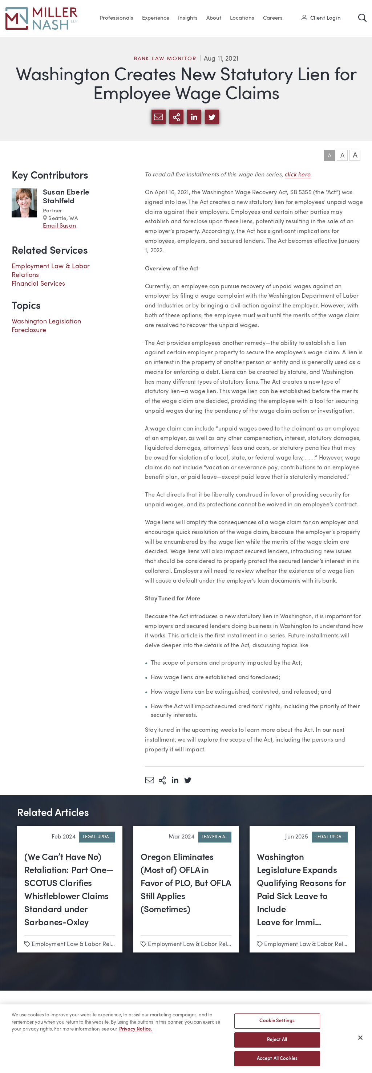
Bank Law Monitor (165, 59)
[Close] (360, 1040)
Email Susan (59, 226)
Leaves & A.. (215, 837)
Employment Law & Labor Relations (79, 944)
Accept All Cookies (277, 1061)
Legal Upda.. (97, 837)
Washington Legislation (46, 321)
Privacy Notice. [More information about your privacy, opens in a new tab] (135, 1031)
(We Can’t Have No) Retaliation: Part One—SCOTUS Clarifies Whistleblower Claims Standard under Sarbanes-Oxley (69, 890)
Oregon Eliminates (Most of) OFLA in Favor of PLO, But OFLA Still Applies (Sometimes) (186, 883)
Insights (188, 18)
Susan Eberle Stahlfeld (66, 197)
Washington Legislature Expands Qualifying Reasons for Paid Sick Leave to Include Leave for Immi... (301, 890)
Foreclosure (29, 330)
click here (298, 174)
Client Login (321, 18)
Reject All (277, 1042)
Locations (242, 18)
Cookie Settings (277, 1023)
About (213, 18)
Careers (273, 18)
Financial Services (38, 284)
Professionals (116, 18)
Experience (155, 18)
